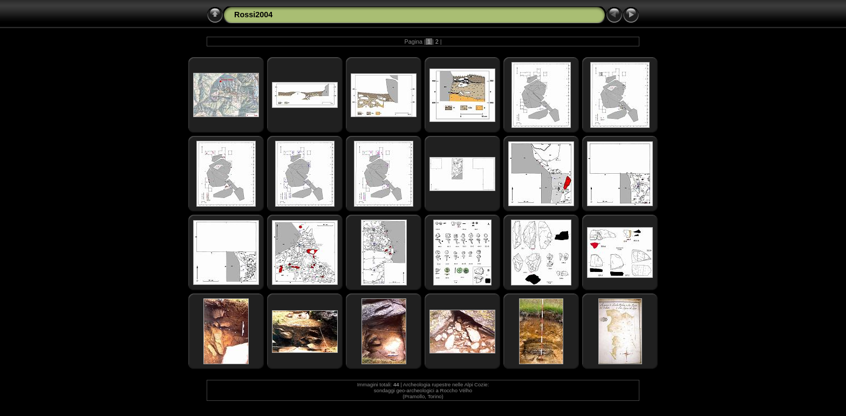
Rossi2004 (253, 14)
